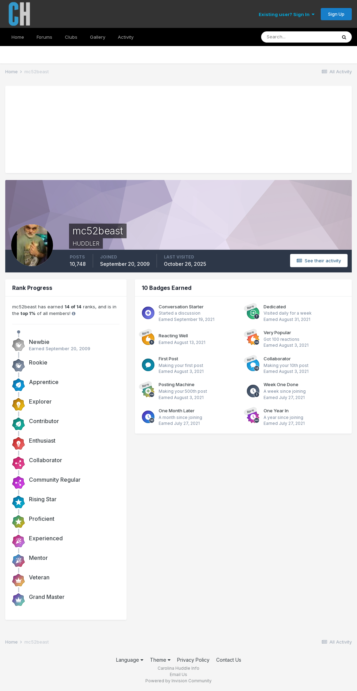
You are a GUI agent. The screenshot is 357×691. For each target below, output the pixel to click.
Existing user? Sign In (286, 14)
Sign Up (336, 14)
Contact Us (228, 660)
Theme (160, 660)
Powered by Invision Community (178, 680)
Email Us (178, 674)
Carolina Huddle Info (178, 668)
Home (18, 37)
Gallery (97, 37)
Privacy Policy (193, 660)
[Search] (298, 37)
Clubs (71, 37)
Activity (126, 37)
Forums (44, 37)
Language (129, 660)
